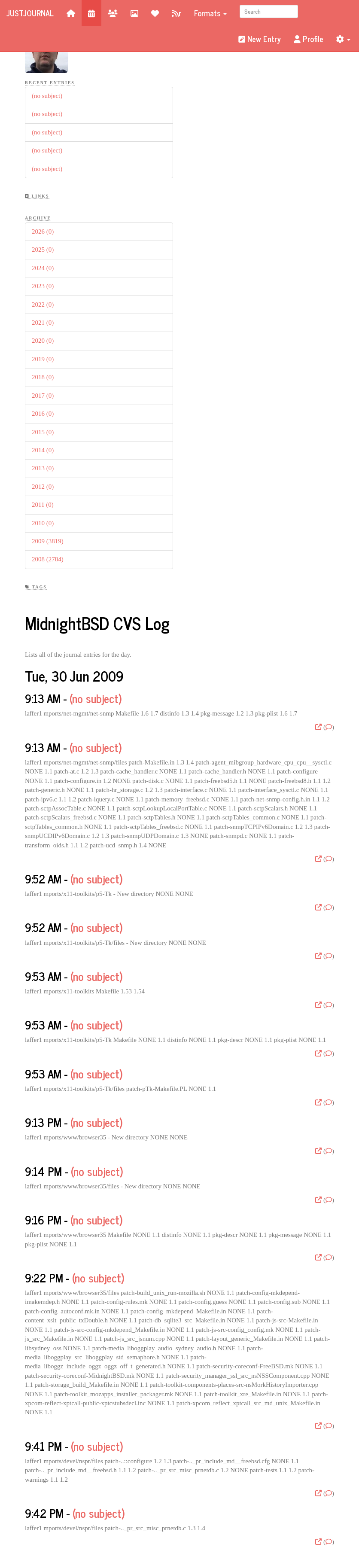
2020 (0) (43, 340)
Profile (308, 38)
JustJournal (30, 12)
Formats (210, 12)
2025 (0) (43, 249)
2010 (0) (43, 523)
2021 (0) (43, 322)
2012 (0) (43, 486)
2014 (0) (43, 450)
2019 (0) (43, 359)
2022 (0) (43, 304)
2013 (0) (43, 468)
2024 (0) (43, 268)
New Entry (259, 38)
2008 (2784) (48, 559)
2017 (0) (43, 395)
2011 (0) (43, 504)
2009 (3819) (48, 541)
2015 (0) (43, 432)
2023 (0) (43, 286)
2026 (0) (43, 231)
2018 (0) (43, 377)
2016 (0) (43, 413)
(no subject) (47, 95)
